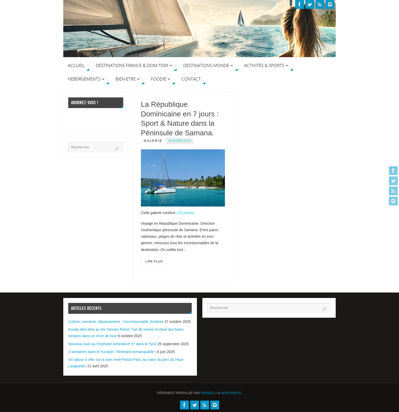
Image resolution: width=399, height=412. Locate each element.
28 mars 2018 (179, 141)
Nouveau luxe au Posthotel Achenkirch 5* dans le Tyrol (112, 344)
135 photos (185, 213)
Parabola (209, 393)
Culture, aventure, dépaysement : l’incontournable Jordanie (115, 322)
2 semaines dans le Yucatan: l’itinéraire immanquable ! (112, 352)
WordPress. (231, 393)
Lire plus (154, 261)
